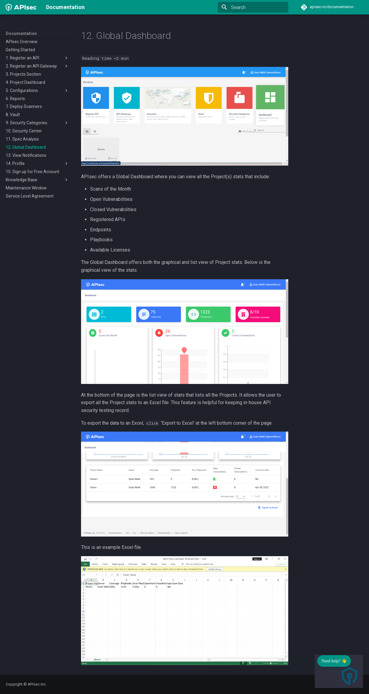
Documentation (21, 33)
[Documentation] (21, 7)
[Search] (253, 7)
